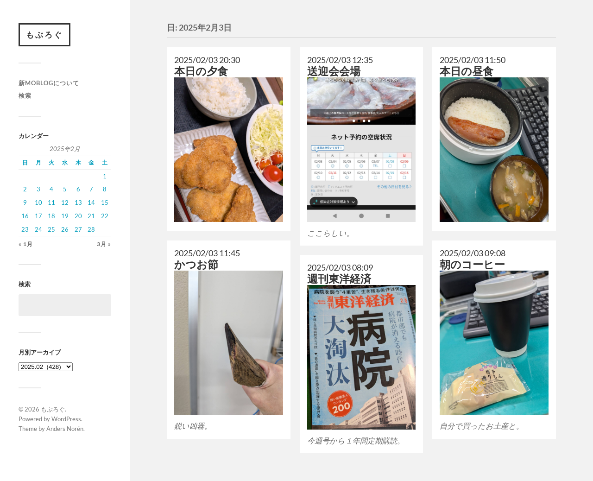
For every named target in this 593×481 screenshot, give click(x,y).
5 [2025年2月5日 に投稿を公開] (65, 189)
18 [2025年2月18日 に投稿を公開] (51, 216)
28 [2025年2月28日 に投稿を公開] (91, 229)
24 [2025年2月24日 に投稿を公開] (38, 229)
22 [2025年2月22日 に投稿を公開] (104, 216)
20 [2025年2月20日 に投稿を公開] (78, 216)
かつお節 (196, 264)
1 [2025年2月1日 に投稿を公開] (105, 176)
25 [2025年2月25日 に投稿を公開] (51, 229)
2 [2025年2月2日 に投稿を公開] (25, 189)
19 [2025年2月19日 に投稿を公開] (65, 216)
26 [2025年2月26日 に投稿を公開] (65, 229)
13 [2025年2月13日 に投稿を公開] (78, 202)
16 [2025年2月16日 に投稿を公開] (25, 216)
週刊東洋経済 (339, 278)
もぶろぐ (44, 34)
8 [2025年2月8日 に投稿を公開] (105, 189)
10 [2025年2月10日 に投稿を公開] (38, 202)
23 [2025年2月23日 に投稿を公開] (25, 229)
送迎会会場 (333, 71)
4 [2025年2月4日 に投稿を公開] (51, 189)
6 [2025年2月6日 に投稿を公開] (78, 189)
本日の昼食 (466, 71)
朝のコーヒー (472, 264)
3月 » (104, 244)
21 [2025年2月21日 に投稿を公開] (91, 216)
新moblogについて (49, 83)
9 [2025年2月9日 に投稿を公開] (25, 202)
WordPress (66, 419)
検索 (25, 95)
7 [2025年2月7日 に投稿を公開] (91, 189)
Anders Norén (64, 428)
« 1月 (26, 244)
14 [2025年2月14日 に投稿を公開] (91, 202)
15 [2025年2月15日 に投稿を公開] (104, 202)
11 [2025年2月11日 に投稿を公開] (51, 202)
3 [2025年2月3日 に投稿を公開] (38, 189)
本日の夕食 (201, 71)
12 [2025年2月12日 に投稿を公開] (65, 202)
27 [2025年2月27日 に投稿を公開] (78, 229)
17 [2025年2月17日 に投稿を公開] (38, 216)
